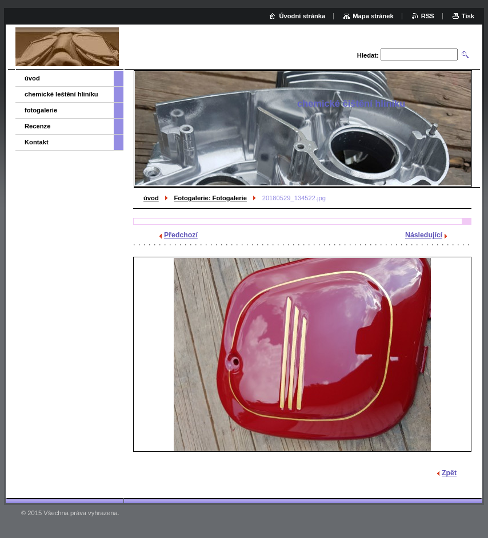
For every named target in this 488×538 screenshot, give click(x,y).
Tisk (468, 16)
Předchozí (181, 235)
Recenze (37, 126)
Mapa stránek (373, 16)
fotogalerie (41, 110)
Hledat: (368, 55)
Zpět (449, 473)
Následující (423, 235)
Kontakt (37, 142)
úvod (151, 198)
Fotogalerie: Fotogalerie (210, 198)
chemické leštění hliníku (61, 94)
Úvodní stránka (302, 16)
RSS (427, 16)
